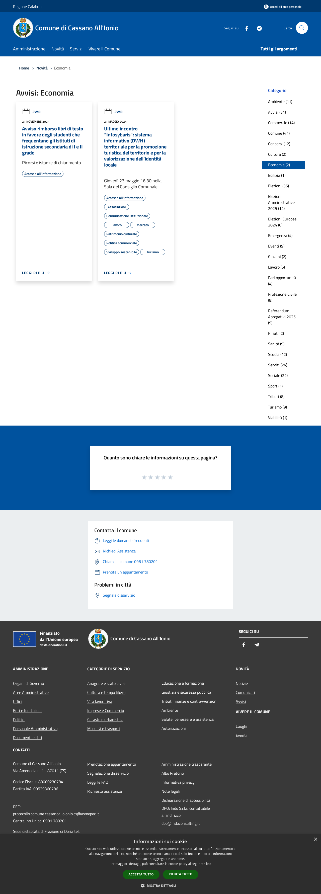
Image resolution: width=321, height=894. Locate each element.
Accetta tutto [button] (141, 874)
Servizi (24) (277, 365)
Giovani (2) (277, 257)
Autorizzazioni (174, 728)
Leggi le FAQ (97, 782)
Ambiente (170, 710)
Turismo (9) (277, 407)
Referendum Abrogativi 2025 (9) (282, 317)
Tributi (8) (276, 396)
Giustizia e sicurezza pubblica (186, 692)
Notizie (242, 683)
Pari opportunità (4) (282, 281)
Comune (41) (279, 133)
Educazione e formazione (183, 683)
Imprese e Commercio (105, 710)
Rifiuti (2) (276, 333)
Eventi (241, 735)
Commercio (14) (281, 123)
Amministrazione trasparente (187, 764)
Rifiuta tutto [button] (181, 874)
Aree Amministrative (31, 692)
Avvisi (31, 111)
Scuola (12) (277, 354)
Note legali (171, 791)
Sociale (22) (278, 375)
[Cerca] (302, 28)
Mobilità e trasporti (103, 728)
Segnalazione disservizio (108, 773)
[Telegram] (257, 27)
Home (24, 68)
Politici (19, 719)
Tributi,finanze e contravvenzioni (189, 701)
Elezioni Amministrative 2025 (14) (281, 202)
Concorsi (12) (279, 144)
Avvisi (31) (277, 112)
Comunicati (245, 692)
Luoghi (241, 726)
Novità (42, 68)
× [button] (315, 839)
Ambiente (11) (280, 102)
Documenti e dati (27, 738)
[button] (160, 885)
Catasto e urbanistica (105, 719)
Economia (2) (279, 165)
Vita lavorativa (99, 701)
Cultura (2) (277, 154)
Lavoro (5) (276, 267)
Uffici (17, 701)
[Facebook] (245, 27)
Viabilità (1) (277, 418)
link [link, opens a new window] (208, 864)
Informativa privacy (178, 782)
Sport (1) (275, 386)
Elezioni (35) (278, 186)
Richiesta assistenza (104, 791)
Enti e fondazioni (27, 710)
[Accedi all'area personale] (282, 7)
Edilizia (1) (276, 175)
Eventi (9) (276, 246)
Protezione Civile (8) (282, 297)
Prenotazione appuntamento (111, 764)
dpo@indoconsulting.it (181, 823)
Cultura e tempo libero (106, 692)
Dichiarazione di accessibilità (186, 800)
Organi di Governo (28, 683)
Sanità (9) (276, 344)
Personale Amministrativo (35, 728)
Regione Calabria (27, 7)
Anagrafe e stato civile (106, 683)
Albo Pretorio (173, 773)
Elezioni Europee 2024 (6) (282, 222)
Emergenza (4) (280, 235)
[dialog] (160, 864)
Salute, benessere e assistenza (188, 719)
